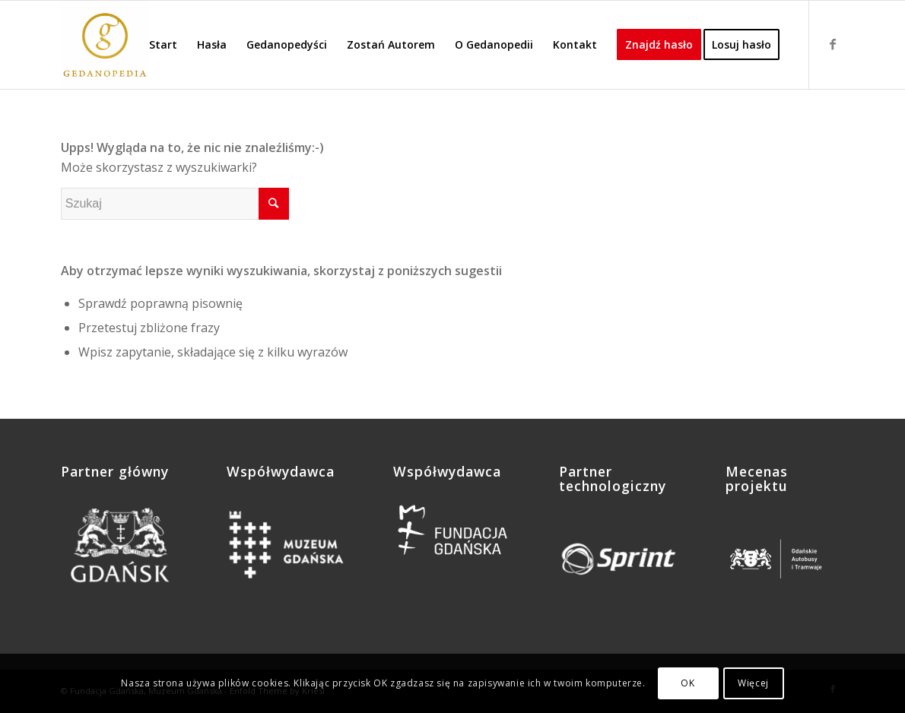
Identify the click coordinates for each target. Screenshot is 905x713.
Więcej (753, 683)
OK (687, 683)
